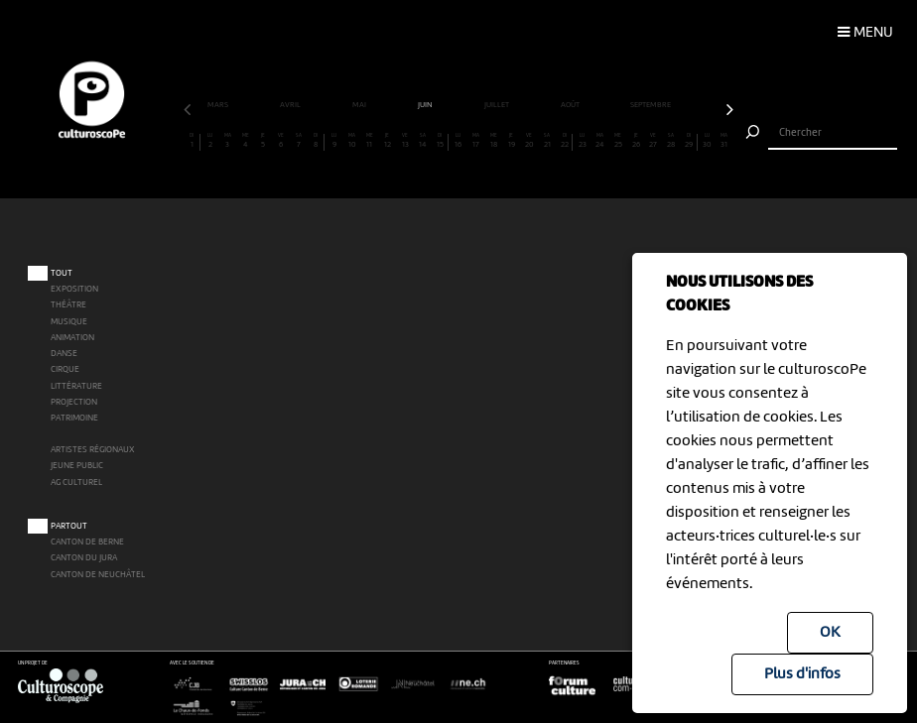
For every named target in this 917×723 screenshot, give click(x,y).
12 (387, 141)
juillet (497, 105)
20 (529, 141)
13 (405, 141)
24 (600, 141)
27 (653, 141)
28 (671, 141)
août (571, 105)
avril (291, 105)
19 (511, 141)
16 (459, 141)
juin (426, 105)
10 (351, 141)
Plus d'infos (802, 674)
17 (475, 141)
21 (547, 141)
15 (441, 141)
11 (369, 141)
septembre (651, 105)
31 (725, 141)
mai (360, 105)
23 (583, 141)
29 (689, 141)
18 (493, 141)
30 (707, 141)
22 (565, 141)
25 (617, 141)
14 (423, 141)
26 (635, 141)
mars (218, 105)
